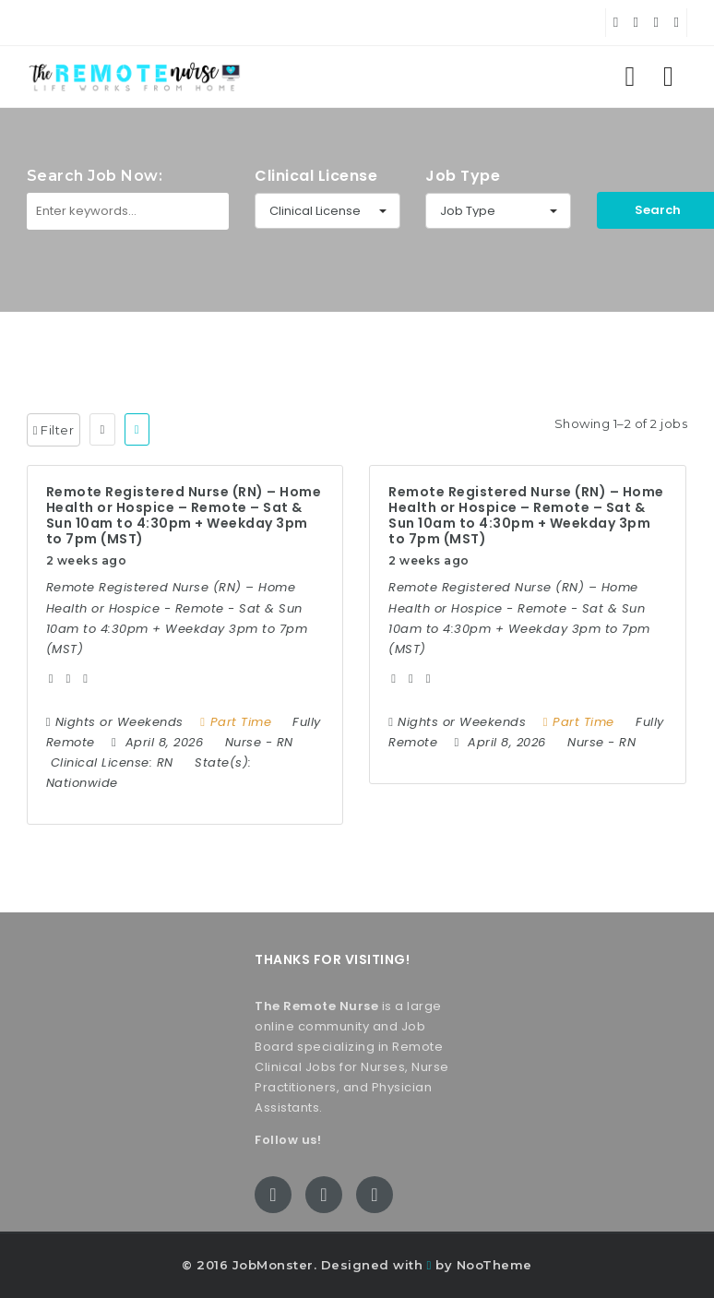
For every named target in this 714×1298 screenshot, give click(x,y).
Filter (54, 430)
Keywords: (63, 269)
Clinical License (316, 175)
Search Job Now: (95, 176)
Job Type (462, 175)
